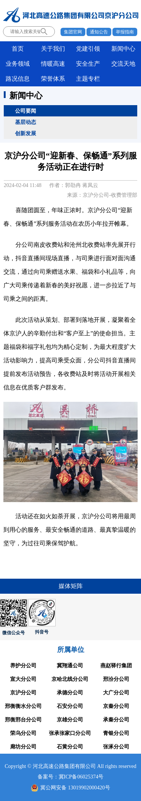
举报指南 (125, 32)
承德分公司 (70, 692)
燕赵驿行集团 (116, 665)
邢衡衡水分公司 (23, 706)
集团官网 (73, 32)
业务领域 (18, 63)
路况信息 (18, 78)
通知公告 (99, 32)
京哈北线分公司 (70, 679)
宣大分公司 (23, 679)
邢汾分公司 (116, 679)
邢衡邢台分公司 (23, 720)
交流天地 (123, 63)
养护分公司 (23, 665)
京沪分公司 (23, 692)
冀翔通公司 (70, 665)
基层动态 (25, 122)
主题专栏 (88, 78)
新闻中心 (123, 48)
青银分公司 (116, 733)
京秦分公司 (116, 706)
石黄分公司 (70, 747)
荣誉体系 (53, 78)
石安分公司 (70, 706)
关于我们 (53, 48)
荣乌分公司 (23, 733)
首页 (18, 48)
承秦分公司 (116, 720)
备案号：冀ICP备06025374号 (71, 777)
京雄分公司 (70, 720)
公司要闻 (25, 111)
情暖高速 (53, 63)
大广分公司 (116, 692)
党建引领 (88, 48)
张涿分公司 (116, 747)
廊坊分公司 (23, 747)
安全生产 (88, 63)
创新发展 (25, 133)
